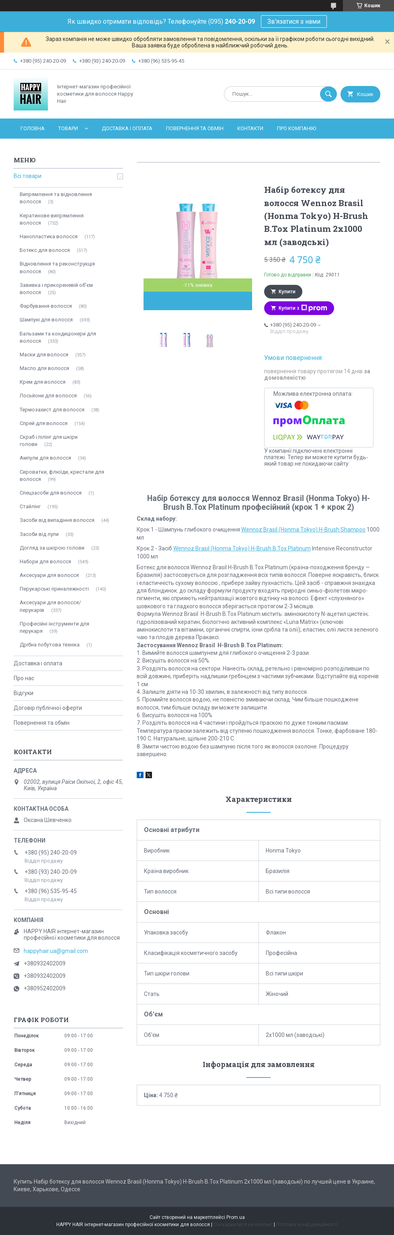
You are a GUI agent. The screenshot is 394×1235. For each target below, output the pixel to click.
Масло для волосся (44, 368)
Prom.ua (235, 1217)
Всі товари (27, 176)
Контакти (250, 128)
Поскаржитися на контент (243, 1224)
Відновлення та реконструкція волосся (57, 267)
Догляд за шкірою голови (52, 548)
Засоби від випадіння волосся (57, 520)
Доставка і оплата (127, 128)
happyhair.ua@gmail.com (56, 951)
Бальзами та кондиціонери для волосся (58, 337)
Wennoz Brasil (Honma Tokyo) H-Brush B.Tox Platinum (242, 548)
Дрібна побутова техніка (50, 645)
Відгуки (23, 693)
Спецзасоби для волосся (51, 493)
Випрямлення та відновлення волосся (56, 197)
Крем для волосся (43, 382)
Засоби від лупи (39, 534)
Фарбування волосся (46, 306)
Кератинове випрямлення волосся (52, 219)
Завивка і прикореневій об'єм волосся (56, 288)
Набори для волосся (45, 561)
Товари (68, 128)
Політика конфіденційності (307, 1224)
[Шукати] (328, 94)
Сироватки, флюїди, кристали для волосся (62, 475)
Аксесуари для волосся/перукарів (50, 606)
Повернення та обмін (195, 128)
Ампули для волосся (45, 458)
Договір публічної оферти (48, 708)
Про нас (24, 678)
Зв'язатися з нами (293, 21)
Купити (287, 291)
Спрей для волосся (44, 423)
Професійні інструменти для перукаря (54, 627)
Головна (33, 128)
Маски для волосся (44, 355)
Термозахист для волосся (52, 410)
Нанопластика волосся (49, 236)
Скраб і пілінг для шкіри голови (49, 440)
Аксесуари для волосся (49, 575)
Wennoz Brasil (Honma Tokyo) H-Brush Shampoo (303, 529)
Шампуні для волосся (46, 320)
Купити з (303, 308)
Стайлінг (30, 506)
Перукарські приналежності (54, 589)
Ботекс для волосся (45, 250)
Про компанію (296, 128)
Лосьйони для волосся (48, 396)
